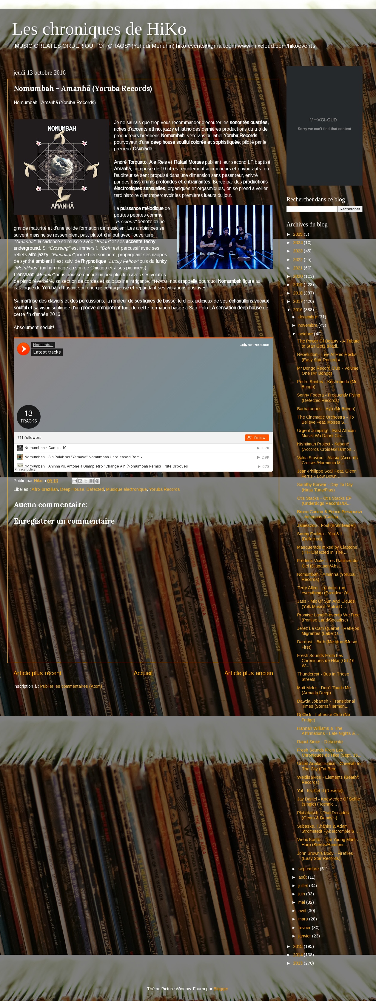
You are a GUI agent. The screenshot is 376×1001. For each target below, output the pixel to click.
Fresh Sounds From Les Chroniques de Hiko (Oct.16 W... (326, 660)
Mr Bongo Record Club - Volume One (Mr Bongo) (327, 371)
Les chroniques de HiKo (99, 28)
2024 (298, 242)
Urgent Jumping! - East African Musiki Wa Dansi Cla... (326, 433)
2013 (298, 963)
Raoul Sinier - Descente (320, 741)
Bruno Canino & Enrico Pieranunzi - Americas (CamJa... (329, 514)
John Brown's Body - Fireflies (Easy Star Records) (325, 856)
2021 (298, 268)
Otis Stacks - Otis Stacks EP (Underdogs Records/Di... (324, 501)
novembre (308, 325)
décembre (308, 316)
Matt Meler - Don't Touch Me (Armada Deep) (324, 690)
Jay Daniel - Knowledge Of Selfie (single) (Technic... (328, 801)
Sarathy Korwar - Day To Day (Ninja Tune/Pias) (325, 487)
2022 (298, 259)
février (305, 927)
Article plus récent (37, 673)
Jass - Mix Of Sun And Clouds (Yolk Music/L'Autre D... (326, 604)
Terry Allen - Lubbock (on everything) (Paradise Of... (324, 590)
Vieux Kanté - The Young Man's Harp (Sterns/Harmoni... (327, 842)
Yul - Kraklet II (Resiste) (320, 790)
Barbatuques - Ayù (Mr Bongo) (326, 408)
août (303, 877)
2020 (298, 276)
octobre (306, 333)
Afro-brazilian (45, 489)
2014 (298, 954)
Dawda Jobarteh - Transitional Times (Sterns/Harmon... (326, 704)
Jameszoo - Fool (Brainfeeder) (326, 525)
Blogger (221, 988)
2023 (298, 251)
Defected (95, 489)
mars (303, 919)
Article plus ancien (248, 673)
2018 (298, 293)
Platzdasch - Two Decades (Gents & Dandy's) (323, 815)
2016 (298, 309)
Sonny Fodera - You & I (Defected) (319, 536)
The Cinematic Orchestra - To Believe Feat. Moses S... (325, 420)
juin (302, 894)
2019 (298, 284)
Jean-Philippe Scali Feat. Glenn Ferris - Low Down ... (327, 474)
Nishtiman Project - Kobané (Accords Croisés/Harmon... (326, 446)
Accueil (143, 673)
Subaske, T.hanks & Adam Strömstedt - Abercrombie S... (327, 829)
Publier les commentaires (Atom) (71, 686)
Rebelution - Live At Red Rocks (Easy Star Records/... (327, 357)
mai (302, 902)
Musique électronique (126, 489)
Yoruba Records (164, 489)
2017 (298, 301)
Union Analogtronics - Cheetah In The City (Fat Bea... (328, 766)
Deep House (72, 489)
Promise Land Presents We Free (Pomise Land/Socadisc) (328, 617)
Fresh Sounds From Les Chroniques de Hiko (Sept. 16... (329, 753)
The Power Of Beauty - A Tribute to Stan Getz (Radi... (328, 343)
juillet (303, 885)
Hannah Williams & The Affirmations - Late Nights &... (328, 731)
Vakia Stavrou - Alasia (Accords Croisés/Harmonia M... (327, 460)
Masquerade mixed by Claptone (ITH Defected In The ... (327, 550)
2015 (298, 946)
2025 (298, 234)
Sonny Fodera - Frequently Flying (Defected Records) (328, 397)
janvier (305, 936)
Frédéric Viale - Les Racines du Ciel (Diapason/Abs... (327, 563)
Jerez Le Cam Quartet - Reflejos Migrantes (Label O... (328, 631)
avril (302, 910)
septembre (309, 868)
